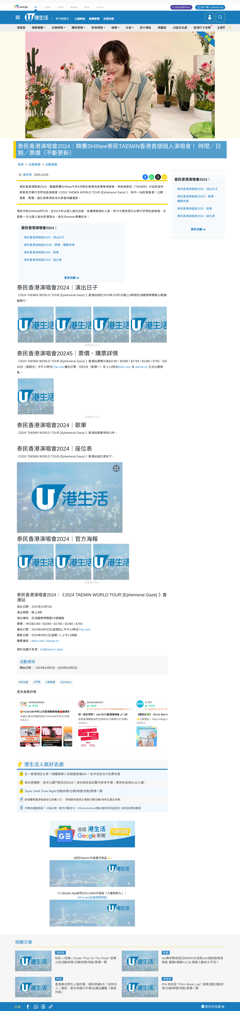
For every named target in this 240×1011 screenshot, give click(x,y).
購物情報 (77, 27)
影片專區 (145, 27)
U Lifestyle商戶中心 (181, 7)
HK (35, 7)
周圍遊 (162, 27)
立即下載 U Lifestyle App (211, 7)
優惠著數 (37, 27)
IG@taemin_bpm (51, 649)
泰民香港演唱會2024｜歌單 (41, 252)
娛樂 (114, 27)
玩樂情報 (57, 27)
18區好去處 (180, 27)
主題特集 (222, 27)
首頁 (21, 164)
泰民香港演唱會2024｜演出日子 (44, 237)
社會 (128, 27)
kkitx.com (124, 366)
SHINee (66, 682)
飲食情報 (97, 27)
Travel (47, 7)
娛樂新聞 (94, 18)
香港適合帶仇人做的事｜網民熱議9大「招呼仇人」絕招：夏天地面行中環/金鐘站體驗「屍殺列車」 (86, 988)
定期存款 (108, 18)
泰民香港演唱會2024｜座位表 (43, 259)
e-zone (99, 7)
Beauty (73, 7)
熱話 (59, 978)
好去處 (24, 682)
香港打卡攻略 (202, 27)
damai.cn (141, 366)
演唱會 (21, 27)
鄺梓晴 (27, 174)
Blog (86, 7)
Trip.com (58, 366)
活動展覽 (51, 164)
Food (60, 7)
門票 (37, 682)
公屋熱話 (79, 18)
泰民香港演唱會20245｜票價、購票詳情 (49, 244)
